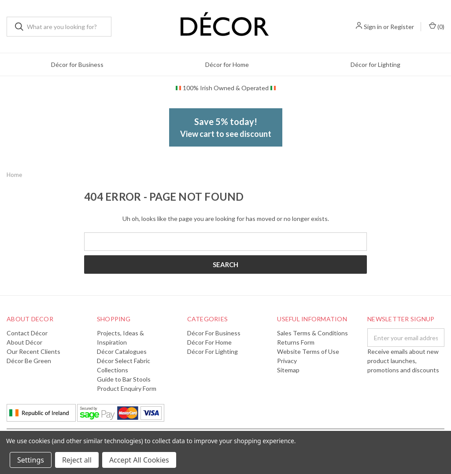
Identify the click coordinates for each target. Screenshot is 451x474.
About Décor (24, 342)
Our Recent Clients (33, 351)
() (436, 26)
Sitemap (288, 370)
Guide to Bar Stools (124, 379)
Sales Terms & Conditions (312, 333)
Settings (30, 460)
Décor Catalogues (122, 351)
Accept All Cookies (139, 460)
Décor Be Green (29, 360)
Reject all (77, 460)
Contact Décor (27, 333)
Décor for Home (227, 64)
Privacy (287, 360)
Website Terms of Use (308, 351)
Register (402, 26)
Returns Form (295, 342)
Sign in (373, 26)
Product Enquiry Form (126, 388)
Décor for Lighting (375, 64)
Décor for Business (77, 64)
